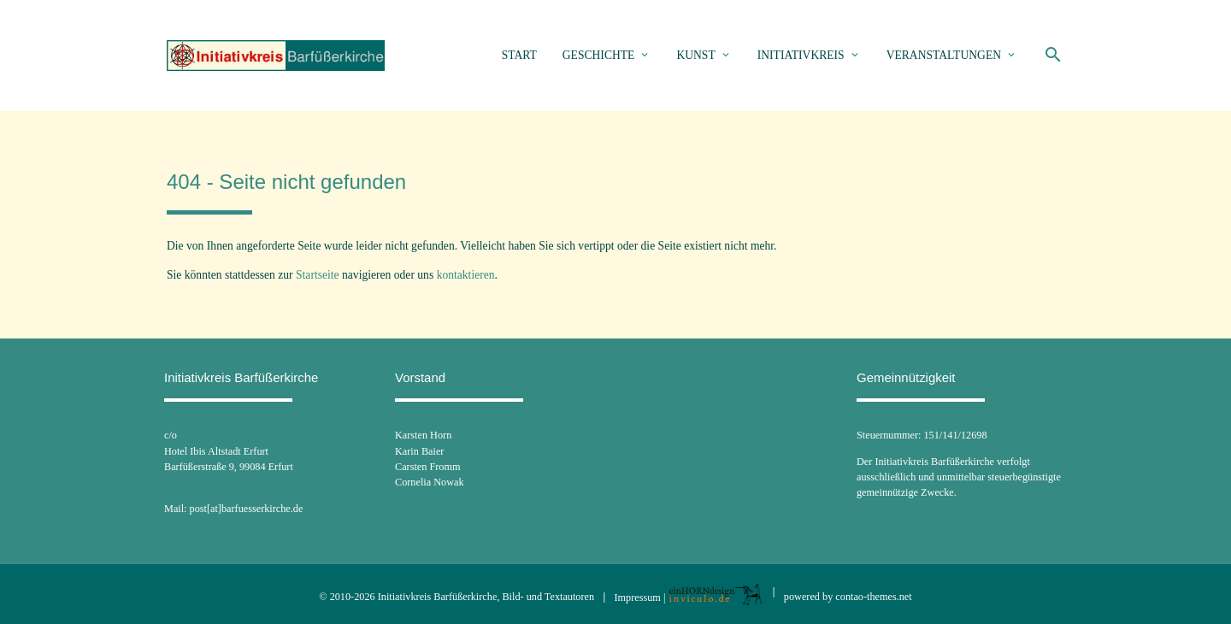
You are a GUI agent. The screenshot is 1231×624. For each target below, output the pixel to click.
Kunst (695, 55)
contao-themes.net (873, 597)
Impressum (638, 597)
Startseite (317, 274)
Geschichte (598, 55)
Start (519, 55)
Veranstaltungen (943, 55)
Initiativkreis (801, 55)
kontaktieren (466, 274)
